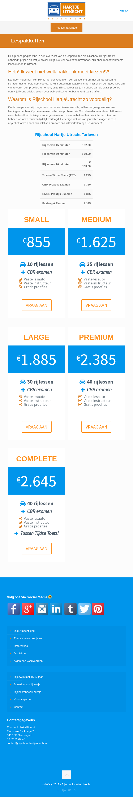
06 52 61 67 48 (16, 739)
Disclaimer (20, 653)
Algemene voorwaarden (28, 661)
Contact (18, 707)
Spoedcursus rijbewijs (27, 684)
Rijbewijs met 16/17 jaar (28, 676)
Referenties (21, 645)
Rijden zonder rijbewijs (27, 691)
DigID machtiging (24, 630)
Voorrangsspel (22, 699)
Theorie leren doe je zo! (28, 638)
